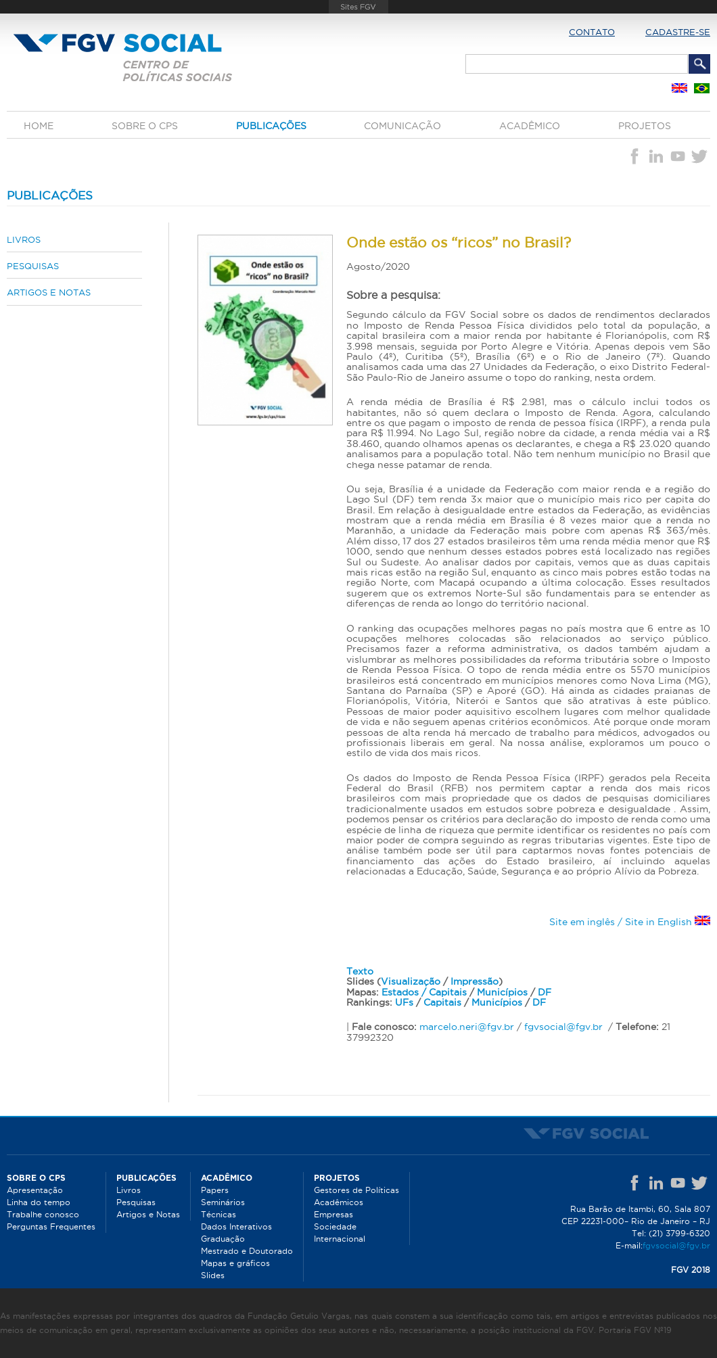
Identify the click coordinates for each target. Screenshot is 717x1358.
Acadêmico (529, 125)
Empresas (333, 1214)
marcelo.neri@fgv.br (466, 1026)
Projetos (644, 125)
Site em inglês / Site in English (629, 921)
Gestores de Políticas (356, 1190)
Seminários (223, 1202)
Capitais (442, 1002)
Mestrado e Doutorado (247, 1250)
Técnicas (218, 1214)
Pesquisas (33, 266)
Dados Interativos (236, 1226)
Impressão (474, 981)
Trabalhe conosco (43, 1214)
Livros (24, 239)
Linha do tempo (38, 1202)
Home (38, 125)
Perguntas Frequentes (51, 1226)
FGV (358, 7)
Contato (592, 32)
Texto (359, 971)
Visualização (410, 981)
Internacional (339, 1238)
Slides (213, 1275)
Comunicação (402, 125)
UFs (404, 1002)
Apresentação (35, 1190)
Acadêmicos (338, 1202)
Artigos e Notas (49, 292)
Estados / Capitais (424, 992)
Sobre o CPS (145, 125)
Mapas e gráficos (235, 1263)
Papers (215, 1190)
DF (544, 992)
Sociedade (335, 1226)
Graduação (223, 1238)
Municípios (502, 992)
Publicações (271, 125)
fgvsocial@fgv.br (563, 1026)
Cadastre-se (677, 32)
